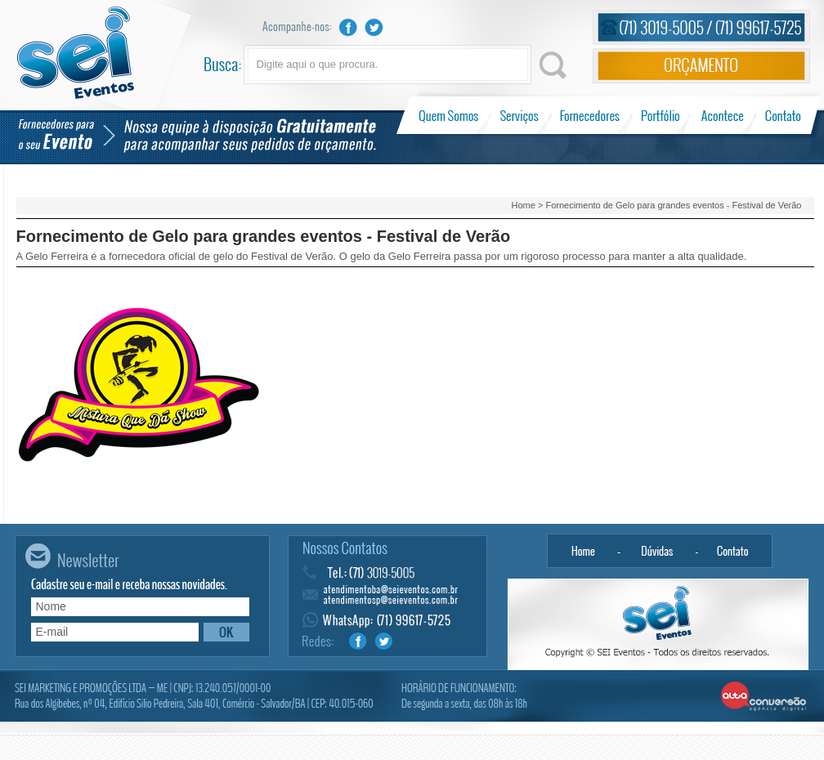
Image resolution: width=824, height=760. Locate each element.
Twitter (374, 27)
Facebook (348, 27)
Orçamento (701, 65)
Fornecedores (589, 115)
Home (523, 205)
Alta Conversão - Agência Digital (764, 697)
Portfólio (661, 115)
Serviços (519, 115)
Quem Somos (450, 115)
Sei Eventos (75, 53)
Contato (783, 115)
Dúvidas (657, 551)
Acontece (723, 115)
